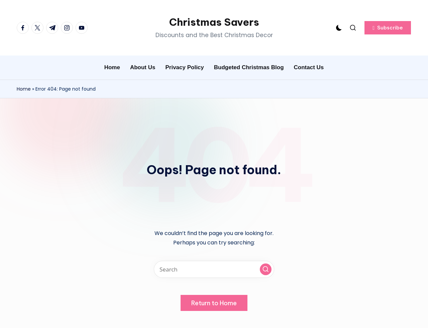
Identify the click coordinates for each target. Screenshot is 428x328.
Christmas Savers (214, 22)
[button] (387, 28)
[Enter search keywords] (214, 269)
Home (24, 89)
